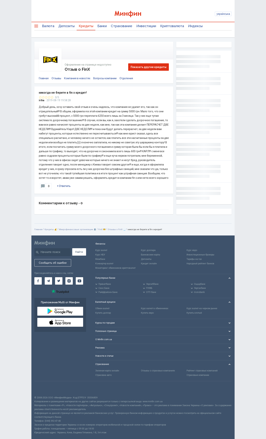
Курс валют (101, 250)
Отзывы (56, 78)
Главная (44, 78)
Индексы (195, 26)
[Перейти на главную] (133, 14)
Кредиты (86, 26)
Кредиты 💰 (51, 229)
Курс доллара (148, 250)
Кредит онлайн (149, 263)
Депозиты (66, 26)
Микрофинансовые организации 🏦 (77, 229)
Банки (102, 26)
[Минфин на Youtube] (79, 281)
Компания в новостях (77, 78)
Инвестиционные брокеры (200, 254)
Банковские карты (150, 254)
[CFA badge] (42, 388)
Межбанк (100, 259)
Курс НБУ (100, 254)
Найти (79, 251)
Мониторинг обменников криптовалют (115, 268)
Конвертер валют (104, 263)
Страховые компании (198, 375)
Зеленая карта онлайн (107, 370)
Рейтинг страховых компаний (202, 370)
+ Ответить (64, 186)
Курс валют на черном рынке (202, 308)
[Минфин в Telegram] (48, 281)
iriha (41, 100)
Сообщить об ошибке (53, 262)
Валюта (48, 26)
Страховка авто (103, 375)
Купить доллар (103, 313)
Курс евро (192, 250)
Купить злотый (194, 313)
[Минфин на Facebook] (38, 281)
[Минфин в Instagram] (69, 281)
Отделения (126, 78)
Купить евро (147, 313)
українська (223, 13)
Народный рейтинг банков (200, 263)
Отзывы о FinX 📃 (117, 229)
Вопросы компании (105, 78)
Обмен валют (102, 308)
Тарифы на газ (194, 259)
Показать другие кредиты (148, 67)
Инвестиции (146, 26)
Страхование (121, 26)
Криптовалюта (172, 26)
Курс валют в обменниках (154, 308)
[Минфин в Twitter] (58, 281)
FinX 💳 (102, 229)
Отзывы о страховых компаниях (158, 370)
